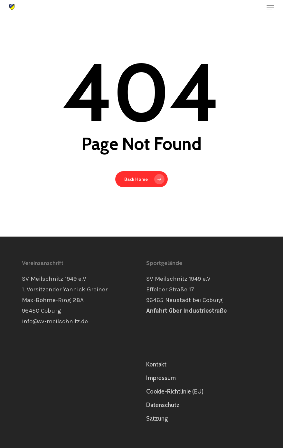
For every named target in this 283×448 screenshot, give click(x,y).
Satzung (157, 418)
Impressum (161, 378)
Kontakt (156, 364)
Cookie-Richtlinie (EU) (174, 391)
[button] (270, 7)
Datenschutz (163, 405)
